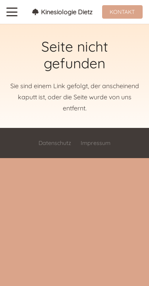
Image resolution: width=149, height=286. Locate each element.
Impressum (95, 143)
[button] (12, 11)
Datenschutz (55, 143)
